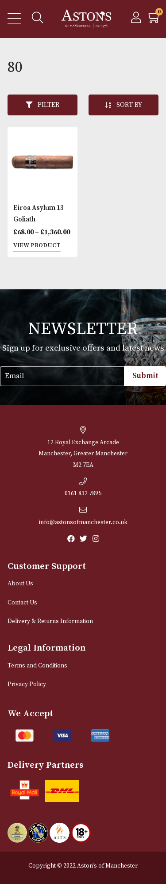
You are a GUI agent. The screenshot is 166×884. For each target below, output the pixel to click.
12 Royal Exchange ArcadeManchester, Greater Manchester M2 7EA (83, 447)
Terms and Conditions (37, 666)
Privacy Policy (27, 684)
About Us (20, 584)
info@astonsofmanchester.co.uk (83, 516)
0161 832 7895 (83, 488)
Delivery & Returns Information (50, 621)
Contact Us (22, 603)
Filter (43, 105)
